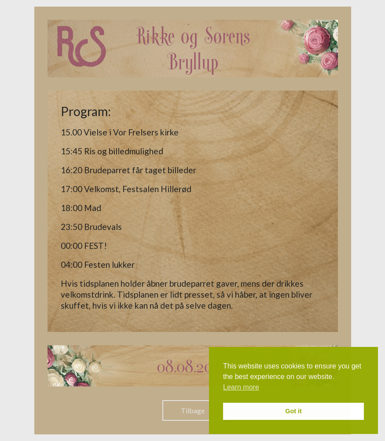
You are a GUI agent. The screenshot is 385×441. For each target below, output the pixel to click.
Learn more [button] (241, 387)
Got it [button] (293, 411)
